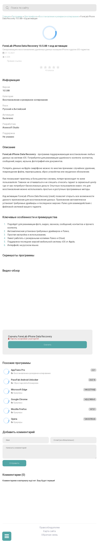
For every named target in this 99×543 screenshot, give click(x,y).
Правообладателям (50, 527)
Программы (17, 16)
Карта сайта (49, 531)
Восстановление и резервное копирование (59, 16)
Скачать (47, 345)
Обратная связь (49, 535)
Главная (6, 16)
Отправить (14, 463)
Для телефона (30, 16)
